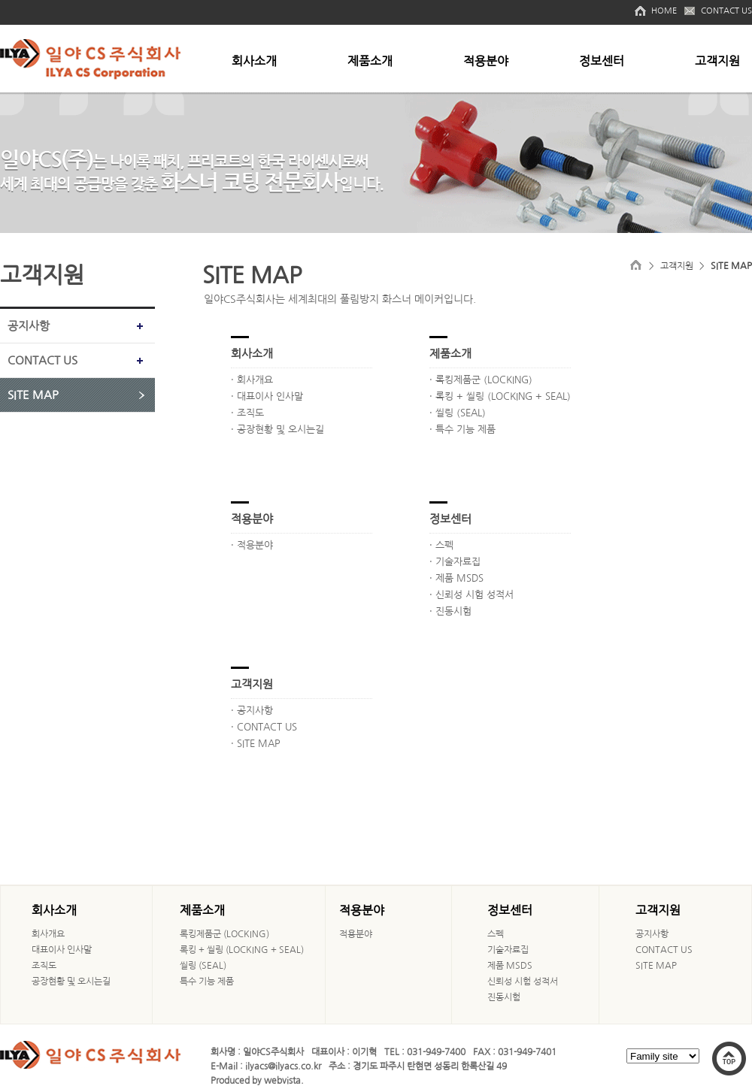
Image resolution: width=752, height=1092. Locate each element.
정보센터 (601, 61)
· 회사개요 (252, 380)
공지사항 (29, 325)
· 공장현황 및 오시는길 (277, 429)
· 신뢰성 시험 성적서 (471, 595)
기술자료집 (508, 949)
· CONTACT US (264, 727)
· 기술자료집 (455, 562)
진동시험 (503, 997)
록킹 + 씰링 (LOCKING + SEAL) (242, 949)
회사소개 (254, 61)
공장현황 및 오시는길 (71, 981)
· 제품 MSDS (456, 578)
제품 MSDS (509, 965)
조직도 (44, 965)
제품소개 (370, 61)
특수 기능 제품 (207, 981)
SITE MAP (33, 395)
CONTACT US (726, 11)
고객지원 (717, 61)
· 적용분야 (252, 545)
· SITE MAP (255, 744)
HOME (664, 11)
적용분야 (485, 61)
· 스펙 (441, 545)
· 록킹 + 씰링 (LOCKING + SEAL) (500, 396)
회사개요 (48, 934)
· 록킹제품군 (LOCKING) (480, 380)
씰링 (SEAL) (203, 965)
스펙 (495, 934)
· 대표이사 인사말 (267, 396)
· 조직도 (247, 413)
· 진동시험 (450, 611)
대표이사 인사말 (62, 949)
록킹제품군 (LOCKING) (224, 934)
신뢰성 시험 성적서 (522, 981)
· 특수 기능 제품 (462, 429)
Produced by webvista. (257, 1080)
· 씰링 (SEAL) (457, 413)
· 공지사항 (252, 710)
